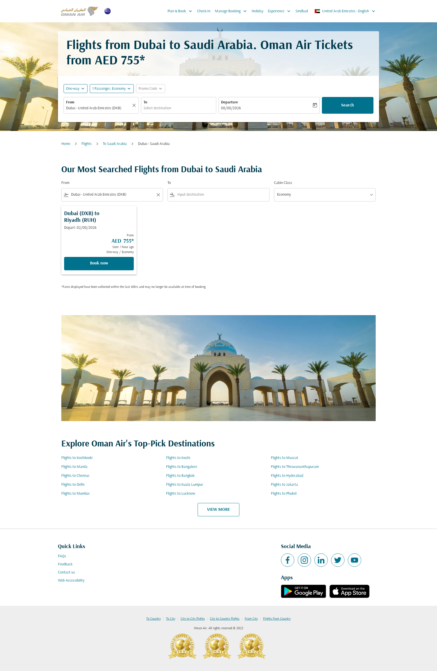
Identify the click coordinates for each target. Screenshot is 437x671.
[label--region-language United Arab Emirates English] (345, 11)
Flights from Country (277, 619)
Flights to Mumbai (75, 494)
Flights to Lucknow (180, 494)
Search (347, 105)
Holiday (257, 11)
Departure (229, 102)
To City (170, 619)
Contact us (66, 572)
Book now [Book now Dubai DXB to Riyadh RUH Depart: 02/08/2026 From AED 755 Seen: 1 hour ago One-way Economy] (99, 263)
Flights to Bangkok (180, 476)
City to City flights (193, 619)
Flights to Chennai (75, 476)
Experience (280, 11)
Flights (86, 144)
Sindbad (301, 11)
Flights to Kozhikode (77, 458)
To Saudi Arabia (115, 144)
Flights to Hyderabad (287, 476)
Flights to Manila (74, 467)
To (145, 102)
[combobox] (98, 108)
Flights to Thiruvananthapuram (295, 467)
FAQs (62, 556)
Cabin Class (283, 183)
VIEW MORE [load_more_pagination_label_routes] (218, 509)
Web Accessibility (71, 580)
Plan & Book (181, 11)
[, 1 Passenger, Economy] (109, 89)
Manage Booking (232, 11)
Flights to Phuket (284, 494)
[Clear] (135, 105)
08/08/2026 (231, 108)
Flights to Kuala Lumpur (184, 485)
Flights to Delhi (72, 485)
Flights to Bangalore (181, 467)
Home (65, 144)
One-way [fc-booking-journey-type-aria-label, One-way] (72, 89)
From (70, 102)
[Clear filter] (158, 194)
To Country (153, 619)
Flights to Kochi (178, 458)
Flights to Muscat (284, 458)
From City (251, 619)
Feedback (65, 564)
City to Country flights (224, 619)
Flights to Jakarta (284, 485)
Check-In (203, 11)
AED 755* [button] (120, 61)
